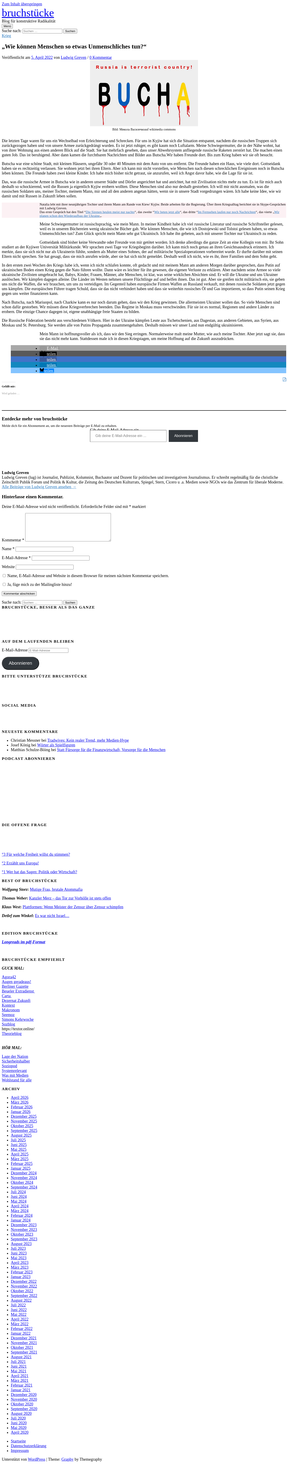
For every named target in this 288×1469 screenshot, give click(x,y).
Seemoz (8, 1020)
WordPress (36, 1464)
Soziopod (9, 1071)
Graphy (67, 1464)
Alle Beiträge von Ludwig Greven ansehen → (39, 487)
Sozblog (8, 1029)
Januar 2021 (20, 1395)
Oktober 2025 (22, 1131)
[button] (49, 348)
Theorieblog (12, 1039)
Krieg (6, 35)
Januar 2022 (20, 1339)
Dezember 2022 (23, 1287)
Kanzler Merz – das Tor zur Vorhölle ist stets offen (70, 903)
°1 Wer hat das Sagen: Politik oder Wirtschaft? (39, 877)
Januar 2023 (20, 1282)
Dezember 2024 (23, 1178)
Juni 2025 (19, 1150)
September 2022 (24, 1301)
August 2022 (21, 1306)
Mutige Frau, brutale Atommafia (56, 895)
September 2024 (24, 1192)
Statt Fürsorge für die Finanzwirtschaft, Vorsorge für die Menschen (111, 755)
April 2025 (20, 1159)
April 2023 (20, 1268)
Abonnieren (183, 436)
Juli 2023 (18, 1254)
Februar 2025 (21, 1169)
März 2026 (19, 1107)
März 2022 (19, 1329)
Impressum (20, 1456)
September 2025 (24, 1136)
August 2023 (21, 1249)
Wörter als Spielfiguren (56, 750)
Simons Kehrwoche (18, 1025)
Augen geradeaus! (16, 987)
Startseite (18, 1446)
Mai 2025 (19, 1155)
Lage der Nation (15, 1062)
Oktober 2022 (22, 1296)
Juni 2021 (19, 1372)
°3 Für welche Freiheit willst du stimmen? (36, 860)
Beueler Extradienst (18, 996)
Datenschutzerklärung (28, 1451)
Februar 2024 (21, 1221)
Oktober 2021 (22, 1353)
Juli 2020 (18, 1423)
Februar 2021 (21, 1390)
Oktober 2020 (22, 1409)
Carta (6, 1001)
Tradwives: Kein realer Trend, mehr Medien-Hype (88, 745)
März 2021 (19, 1386)
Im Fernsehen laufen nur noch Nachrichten (227, 212)
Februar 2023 (21, 1277)
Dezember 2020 (23, 1400)
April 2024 (20, 1211)
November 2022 (24, 1291)
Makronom (11, 1015)
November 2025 (24, 1126)
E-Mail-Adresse (16, 563)
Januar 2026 (20, 1117)
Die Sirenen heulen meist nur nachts (110, 212)
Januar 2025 (20, 1173)
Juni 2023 (19, 1258)
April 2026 (20, 1103)
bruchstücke (28, 13)
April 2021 (20, 1381)
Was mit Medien (15, 1081)
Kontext (8, 1010)
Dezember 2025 (23, 1122)
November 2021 (24, 1348)
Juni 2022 (19, 1315)
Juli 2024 (18, 1197)
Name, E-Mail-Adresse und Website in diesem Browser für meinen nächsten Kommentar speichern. (88, 581)
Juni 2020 (19, 1428)
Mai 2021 (19, 1376)
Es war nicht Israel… (52, 921)
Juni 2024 (19, 1202)
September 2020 (24, 1414)
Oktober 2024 (22, 1188)
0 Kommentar (101, 57)
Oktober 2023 (22, 1239)
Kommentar (13, 545)
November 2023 (24, 1235)
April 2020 (20, 1438)
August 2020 (21, 1419)
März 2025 (19, 1164)
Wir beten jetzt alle (167, 212)
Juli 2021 (18, 1367)
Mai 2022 (19, 1320)
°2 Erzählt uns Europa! (20, 868)
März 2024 (19, 1216)
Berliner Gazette (15, 992)
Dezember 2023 (23, 1230)
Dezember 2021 (23, 1343)
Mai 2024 (19, 1206)
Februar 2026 (21, 1112)
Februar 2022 (21, 1334)
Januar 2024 (20, 1225)
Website (8, 572)
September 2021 (24, 1357)
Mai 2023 (19, 1263)
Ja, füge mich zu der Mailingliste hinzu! (37, 590)
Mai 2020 (19, 1433)
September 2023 (24, 1244)
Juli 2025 (18, 1145)
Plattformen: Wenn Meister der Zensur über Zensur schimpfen (72, 912)
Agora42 (9, 982)
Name (8, 554)
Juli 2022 (18, 1310)
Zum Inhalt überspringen (22, 4)
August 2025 (21, 1140)
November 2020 (24, 1405)
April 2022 (20, 1324)
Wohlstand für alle (17, 1085)
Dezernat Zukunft (16, 1006)
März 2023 (19, 1272)
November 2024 (24, 1183)
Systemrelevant (14, 1076)
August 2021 (21, 1362)
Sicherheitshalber (16, 1066)
